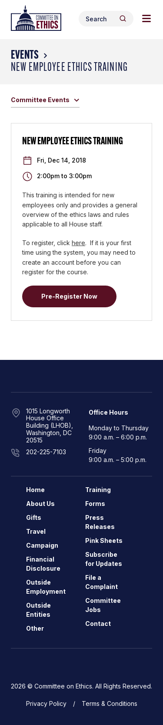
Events (25, 56)
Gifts (33, 517)
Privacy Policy (46, 703)
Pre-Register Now (69, 296)
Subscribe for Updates (103, 559)
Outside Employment (46, 587)
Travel (36, 531)
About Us (40, 503)
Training (98, 489)
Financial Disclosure (43, 563)
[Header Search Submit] (123, 18)
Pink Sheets (104, 540)
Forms (95, 503)
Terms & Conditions (109, 703)
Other (35, 628)
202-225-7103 (46, 452)
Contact (98, 623)
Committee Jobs (103, 605)
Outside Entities (38, 610)
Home (35, 489)
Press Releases (100, 522)
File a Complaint (101, 582)
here (78, 242)
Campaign (42, 545)
